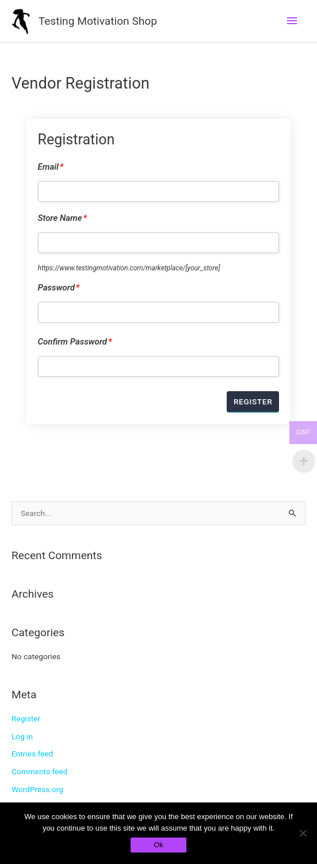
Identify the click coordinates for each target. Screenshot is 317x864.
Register (26, 718)
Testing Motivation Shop (98, 21)
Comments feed (39, 771)
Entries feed (32, 753)
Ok (158, 844)
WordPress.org (37, 789)
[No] (302, 833)
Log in (22, 736)
